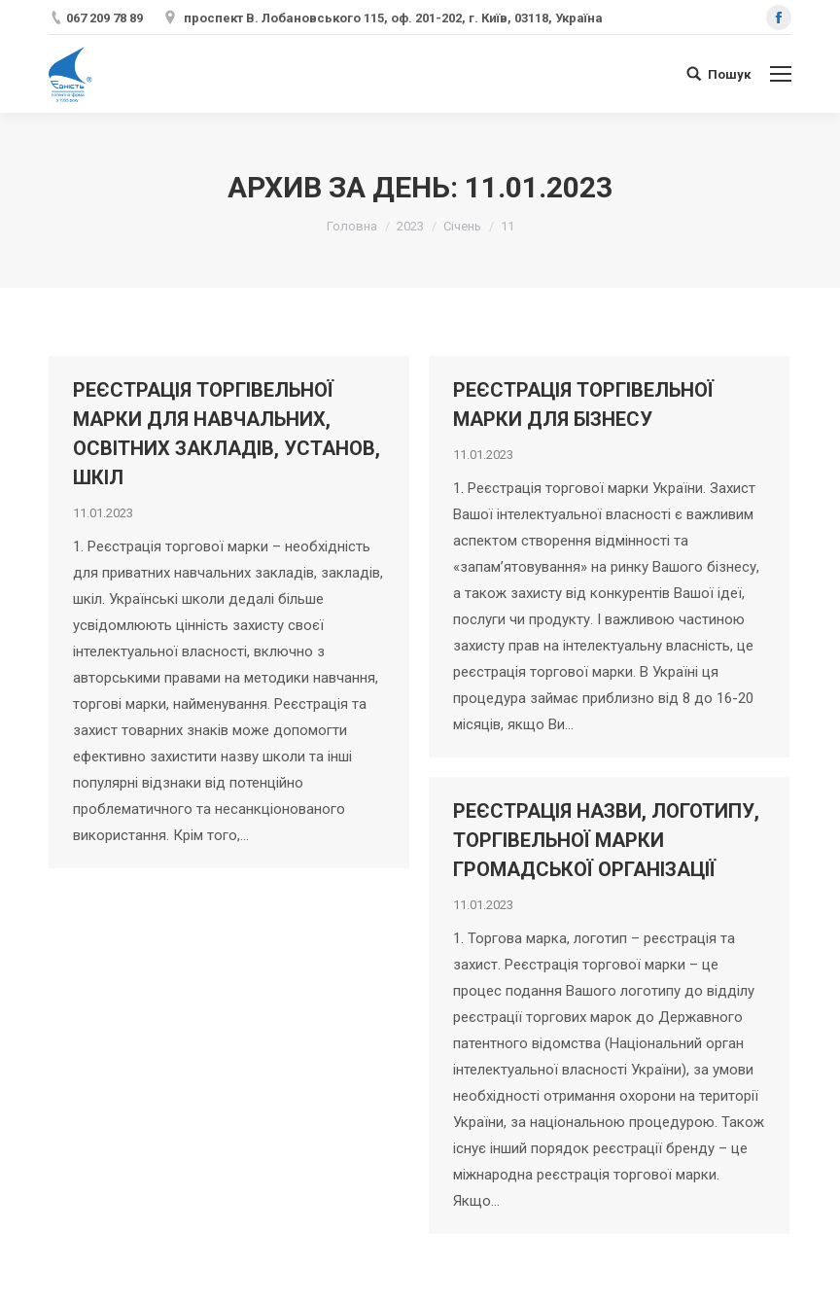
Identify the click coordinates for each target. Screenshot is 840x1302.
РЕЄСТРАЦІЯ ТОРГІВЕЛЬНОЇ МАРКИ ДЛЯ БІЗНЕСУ (583, 404)
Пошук (729, 74)
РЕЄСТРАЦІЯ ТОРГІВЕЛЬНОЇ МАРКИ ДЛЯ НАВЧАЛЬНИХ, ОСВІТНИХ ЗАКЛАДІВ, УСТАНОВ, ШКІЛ (226, 433)
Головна (352, 226)
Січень (462, 226)
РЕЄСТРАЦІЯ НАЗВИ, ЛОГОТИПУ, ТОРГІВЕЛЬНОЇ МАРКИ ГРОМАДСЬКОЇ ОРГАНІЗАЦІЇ (606, 840)
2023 (410, 226)
